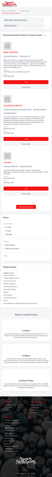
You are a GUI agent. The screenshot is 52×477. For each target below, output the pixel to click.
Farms (6, 300)
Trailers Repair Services (11, 278)
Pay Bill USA (33, 410)
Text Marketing (8, 449)
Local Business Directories (12, 420)
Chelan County (25, 11)
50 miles (8, 231)
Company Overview (10, 405)
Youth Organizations (10, 286)
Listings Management (10, 430)
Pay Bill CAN (33, 413)
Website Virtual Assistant (11, 428)
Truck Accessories (10, 281)
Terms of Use (31, 473)
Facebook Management (11, 446)
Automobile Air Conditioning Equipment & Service (20, 303)
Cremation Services (10, 298)
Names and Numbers (9, 11)
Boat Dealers (8, 295)
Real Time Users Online (11, 451)
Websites (7, 425)
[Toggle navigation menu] (49, 4)
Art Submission (34, 407)
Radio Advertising (10, 289)
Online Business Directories (12, 423)
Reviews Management (10, 436)
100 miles (9, 234)
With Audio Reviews (12, 249)
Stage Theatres (9, 275)
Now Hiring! (7, 407)
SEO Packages (8, 438)
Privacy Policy (21, 473)
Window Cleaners (10, 284)
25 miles (8, 227)
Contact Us (7, 410)
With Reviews (10, 245)
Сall (26, 82)
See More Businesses (26, 207)
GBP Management (9, 433)
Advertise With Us (35, 405)
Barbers (6, 292)
